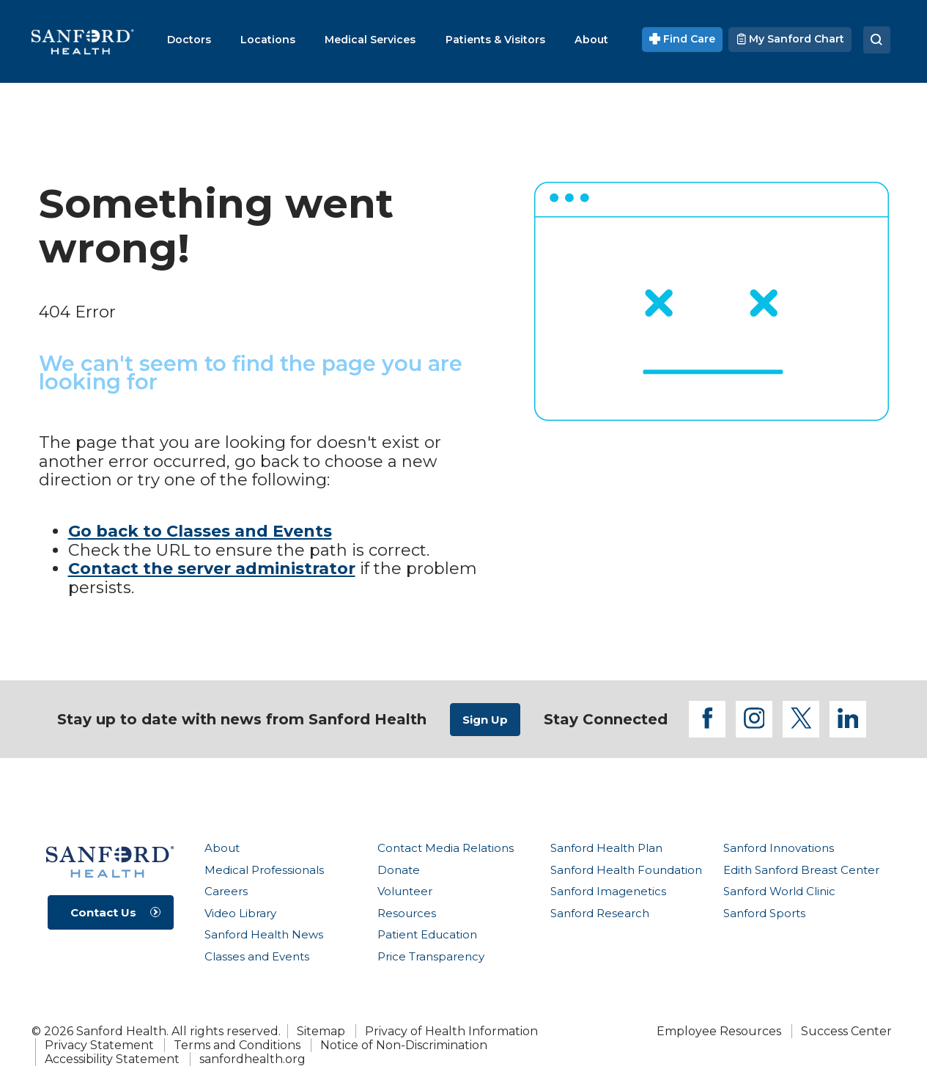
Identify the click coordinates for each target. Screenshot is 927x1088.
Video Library (240, 913)
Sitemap (321, 1031)
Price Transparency (430, 956)
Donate (398, 870)
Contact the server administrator (211, 568)
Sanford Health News (263, 934)
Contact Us (103, 912)
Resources (406, 913)
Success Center (846, 1031)
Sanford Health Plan (606, 848)
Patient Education (427, 934)
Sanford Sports (764, 913)
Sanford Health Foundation (626, 870)
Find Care (682, 38)
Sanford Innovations (778, 848)
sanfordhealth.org (252, 1059)
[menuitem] (189, 40)
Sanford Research (599, 913)
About (222, 848)
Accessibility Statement (112, 1059)
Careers (226, 891)
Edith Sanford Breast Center (801, 870)
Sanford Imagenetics (608, 891)
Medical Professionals (264, 870)
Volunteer (404, 891)
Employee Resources (719, 1031)
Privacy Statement (99, 1045)
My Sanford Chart (789, 38)
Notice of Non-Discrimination (403, 1045)
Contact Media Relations (445, 848)
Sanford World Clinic (779, 891)
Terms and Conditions (237, 1045)
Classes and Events (256, 956)
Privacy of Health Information (451, 1031)
